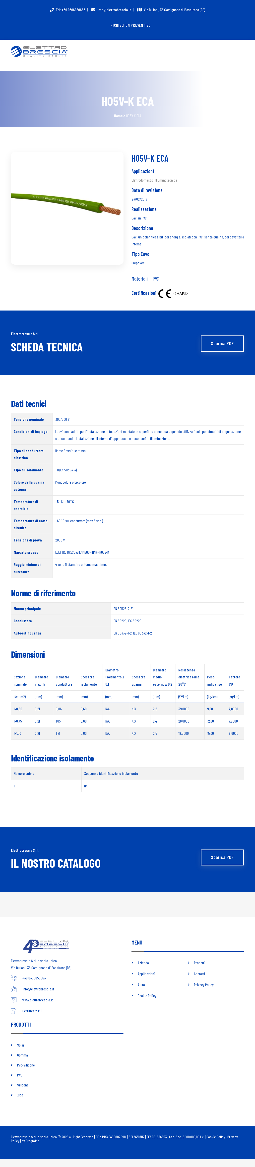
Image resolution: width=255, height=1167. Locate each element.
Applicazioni (146, 981)
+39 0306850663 (34, 986)
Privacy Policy (204, 992)
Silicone (23, 1092)
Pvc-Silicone (26, 1072)
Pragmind (32, 1148)
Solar (20, 1053)
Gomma (22, 1063)
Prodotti (199, 970)
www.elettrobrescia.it (37, 1008)
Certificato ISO (32, 1019)
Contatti (199, 981)
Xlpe (20, 1102)
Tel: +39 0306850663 (70, 9)
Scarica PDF (221, 347)
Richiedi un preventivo (131, 25)
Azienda (143, 970)
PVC (156, 283)
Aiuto (141, 992)
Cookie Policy (147, 1003)
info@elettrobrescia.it (114, 9)
